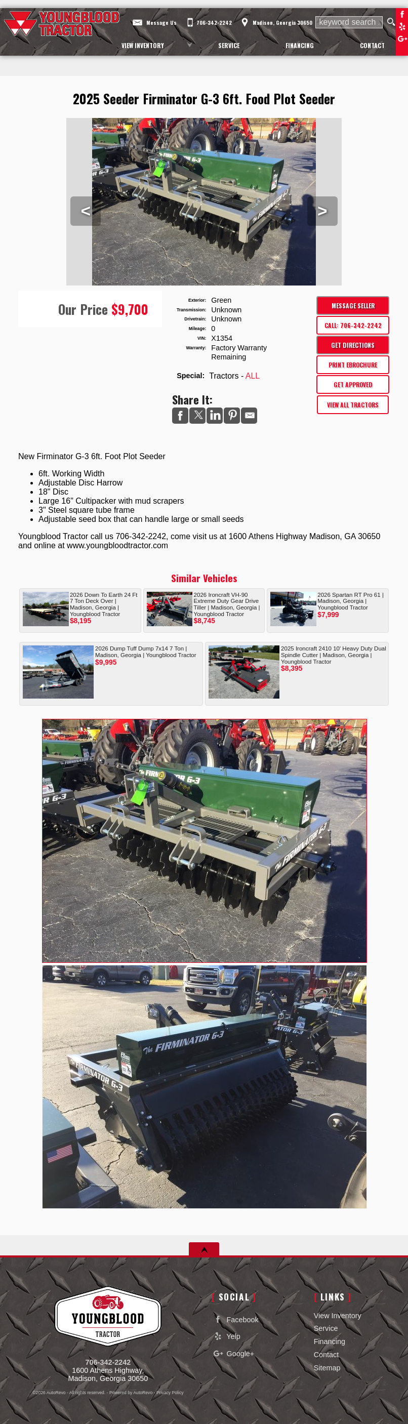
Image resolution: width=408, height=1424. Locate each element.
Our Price (83, 308)
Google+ (233, 1353)
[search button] (391, 22)
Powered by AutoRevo (130, 1392)
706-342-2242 (108, 1362)
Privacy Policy (170, 1392)
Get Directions (353, 345)
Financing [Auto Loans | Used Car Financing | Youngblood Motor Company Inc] (299, 45)
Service (326, 1328)
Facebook (402, 14)
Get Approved (353, 384)
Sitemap (327, 1368)
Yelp (402, 26)
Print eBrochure (353, 364)
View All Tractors (353, 404)
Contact (326, 1355)
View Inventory (337, 1316)
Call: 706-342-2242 (353, 325)
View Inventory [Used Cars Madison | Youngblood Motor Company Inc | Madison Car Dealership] (142, 45)
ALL (253, 376)
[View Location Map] (275, 19)
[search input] (348, 22)
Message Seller (353, 305)
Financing (329, 1341)
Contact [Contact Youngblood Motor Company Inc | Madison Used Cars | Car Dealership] (372, 45)
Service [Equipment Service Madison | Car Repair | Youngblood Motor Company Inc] (228, 45)
